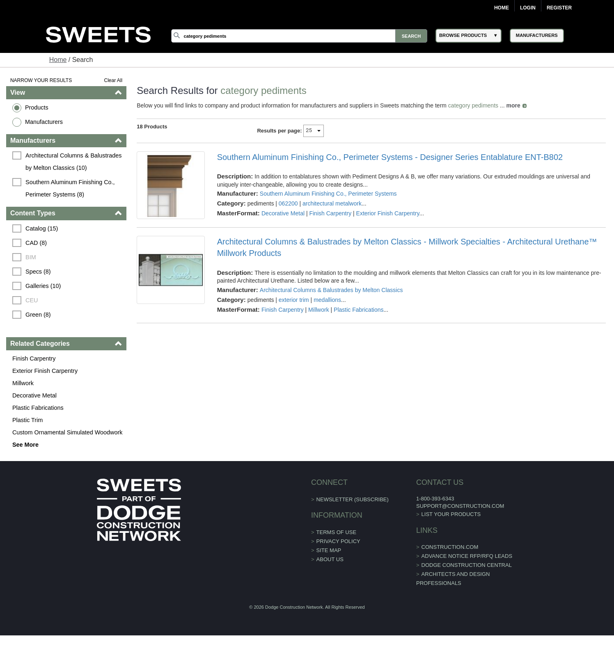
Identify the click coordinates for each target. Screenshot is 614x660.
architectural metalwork (332, 203)
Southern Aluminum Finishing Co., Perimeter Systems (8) (71, 188)
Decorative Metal (34, 395)
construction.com (450, 547)
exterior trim (294, 300)
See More (25, 444)
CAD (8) (36, 243)
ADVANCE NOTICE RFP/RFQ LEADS (467, 556)
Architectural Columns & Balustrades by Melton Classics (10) (74, 161)
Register (559, 8)
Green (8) (38, 314)
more (513, 105)
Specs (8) (38, 271)
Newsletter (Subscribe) (352, 499)
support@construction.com (460, 506)
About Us (330, 559)
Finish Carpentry (34, 358)
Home (501, 8)
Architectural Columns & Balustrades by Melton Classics (331, 290)
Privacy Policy (338, 541)
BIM (30, 257)
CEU (31, 300)
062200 (288, 203)
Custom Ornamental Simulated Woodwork (67, 432)
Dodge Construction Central (467, 565)
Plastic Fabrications (38, 407)
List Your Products (451, 514)
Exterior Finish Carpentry (45, 371)
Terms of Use (336, 532)
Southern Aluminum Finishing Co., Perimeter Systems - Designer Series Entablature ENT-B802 (390, 157)
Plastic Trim (27, 420)
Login (528, 8)
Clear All (113, 80)
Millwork (23, 383)
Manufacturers (44, 122)
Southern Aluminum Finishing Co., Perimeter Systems (328, 193)
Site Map (328, 550)
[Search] (299, 36)
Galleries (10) (43, 286)
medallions (327, 300)
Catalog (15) (41, 228)
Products (36, 107)
